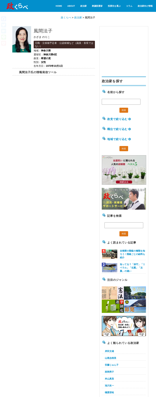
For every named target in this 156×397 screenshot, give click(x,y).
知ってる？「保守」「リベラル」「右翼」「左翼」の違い (132, 267)
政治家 (83, 6)
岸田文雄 (109, 351)
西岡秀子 (109, 372)
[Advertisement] (124, 50)
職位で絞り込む (119, 129)
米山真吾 (109, 378)
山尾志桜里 (110, 358)
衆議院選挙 (97, 6)
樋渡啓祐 (109, 392)
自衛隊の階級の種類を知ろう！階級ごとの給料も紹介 (132, 254)
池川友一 (109, 385)
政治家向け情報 (145, 6)
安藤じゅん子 (112, 365)
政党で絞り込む (119, 119)
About (71, 6)
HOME (59, 6)
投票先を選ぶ (114, 6)
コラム (129, 6)
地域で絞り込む (119, 139)
